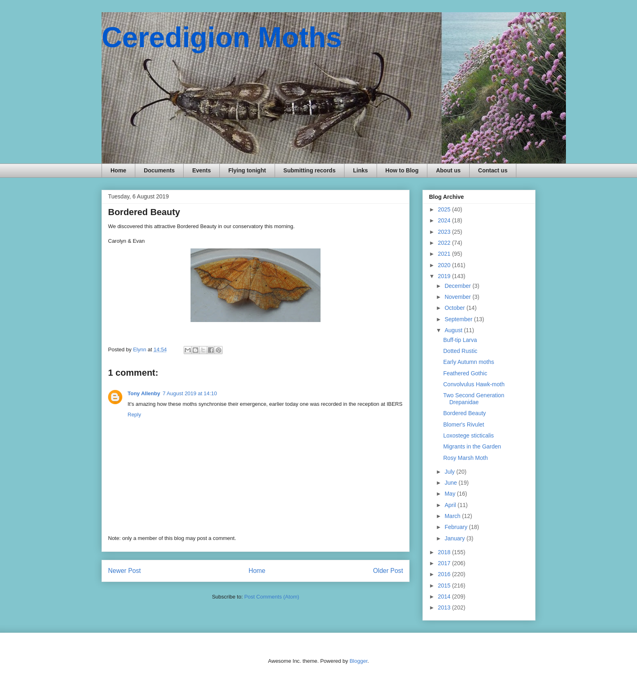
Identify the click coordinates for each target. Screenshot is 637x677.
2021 (445, 253)
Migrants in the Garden (472, 446)
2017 (445, 563)
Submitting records (310, 170)
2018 (445, 552)
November (458, 297)
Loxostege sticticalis (468, 435)
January (455, 538)
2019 (445, 276)
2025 (445, 209)
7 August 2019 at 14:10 (189, 393)
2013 (445, 607)
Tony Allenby (144, 393)
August (454, 330)
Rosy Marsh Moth (465, 458)
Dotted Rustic (460, 351)
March (453, 516)
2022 (445, 242)
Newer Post (124, 570)
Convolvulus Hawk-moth (474, 384)
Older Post (388, 570)
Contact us (492, 170)
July (450, 471)
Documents (159, 170)
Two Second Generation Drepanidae (473, 398)
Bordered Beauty (464, 413)
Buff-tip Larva (460, 340)
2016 (445, 574)
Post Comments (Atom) (271, 597)
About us (448, 170)
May (450, 493)
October (455, 308)
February (456, 527)
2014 (445, 596)
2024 (445, 220)
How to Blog (402, 170)
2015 (445, 585)
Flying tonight (247, 170)
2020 (445, 265)
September (459, 319)
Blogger (358, 661)
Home (118, 170)
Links (360, 170)
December (458, 286)
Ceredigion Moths (222, 37)
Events (201, 170)
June (451, 482)
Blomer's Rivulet (463, 424)
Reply (134, 414)
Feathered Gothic (465, 373)
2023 (445, 232)
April (450, 505)
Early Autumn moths (468, 362)
